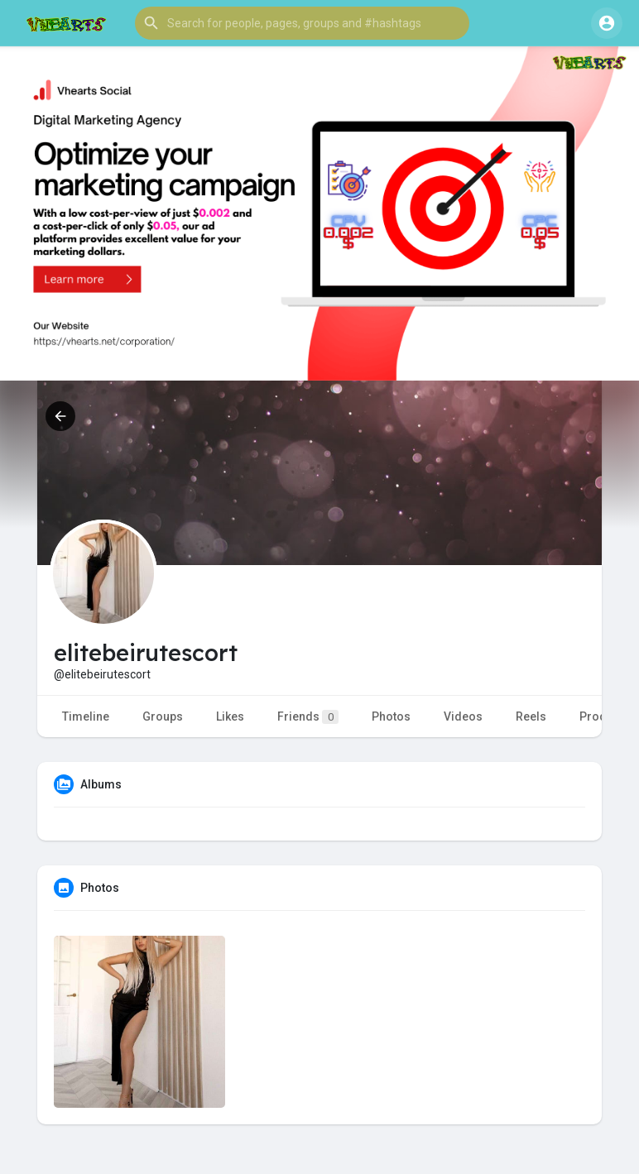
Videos (463, 716)
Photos (391, 716)
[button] (302, 23)
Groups (162, 716)
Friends (308, 717)
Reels (531, 716)
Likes (230, 716)
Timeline (85, 716)
